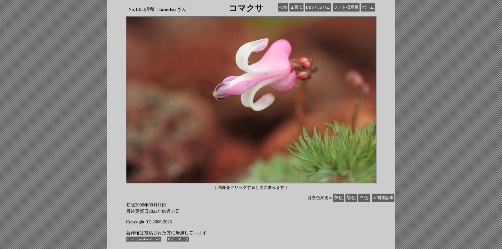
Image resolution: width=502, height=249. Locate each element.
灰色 (338, 197)
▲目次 (296, 7)
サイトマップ (178, 239)
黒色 (351, 197)
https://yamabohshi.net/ (144, 239)
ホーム (368, 7)
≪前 (283, 7)
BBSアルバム (318, 7)
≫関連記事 (383, 197)
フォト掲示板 (346, 7)
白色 (364, 197)
